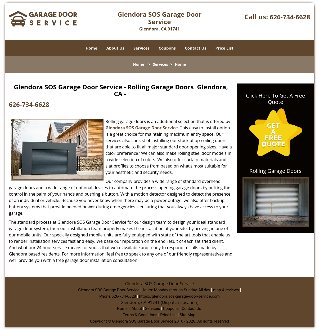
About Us (115, 48)
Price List (224, 48)
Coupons (167, 48)
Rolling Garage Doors (275, 171)
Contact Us (195, 48)
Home (91, 48)
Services (141, 48)
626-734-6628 (290, 16)
